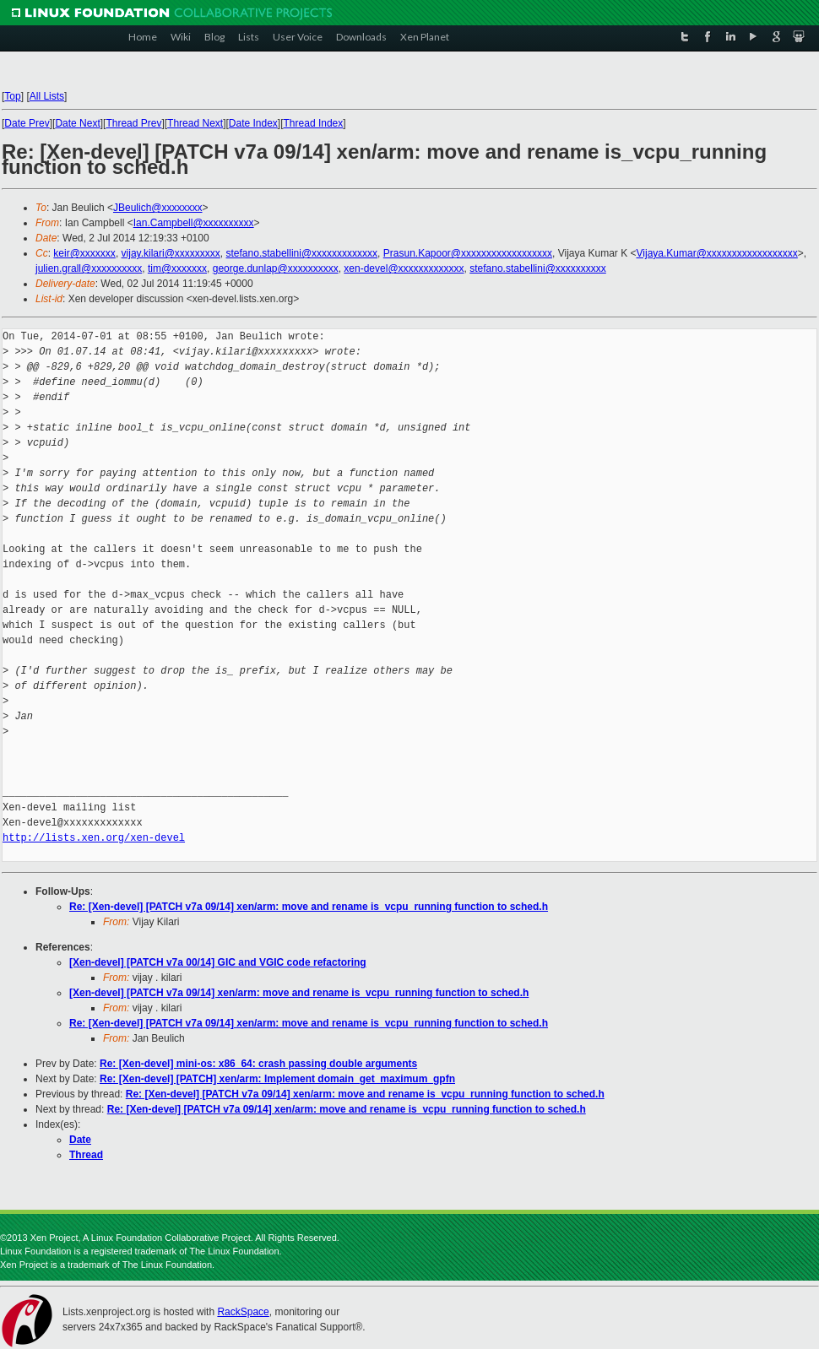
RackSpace (242, 1312)
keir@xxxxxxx (84, 253)
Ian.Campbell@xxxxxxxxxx (193, 223)
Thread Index (314, 123)
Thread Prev (133, 123)
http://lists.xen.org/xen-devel (94, 838)
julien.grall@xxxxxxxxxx (88, 268)
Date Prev (26, 123)
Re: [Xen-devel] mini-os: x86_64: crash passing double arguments (258, 1064)
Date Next (77, 123)
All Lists (47, 96)
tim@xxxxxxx (177, 268)
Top (12, 96)
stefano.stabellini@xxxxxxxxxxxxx (302, 253)
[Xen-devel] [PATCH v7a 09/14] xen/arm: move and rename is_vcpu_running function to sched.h (299, 993)
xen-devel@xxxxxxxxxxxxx (404, 268)
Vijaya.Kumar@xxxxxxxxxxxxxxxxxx (717, 253)
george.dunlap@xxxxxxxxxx (276, 268)
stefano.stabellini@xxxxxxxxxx (537, 268)
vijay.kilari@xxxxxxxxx (171, 253)
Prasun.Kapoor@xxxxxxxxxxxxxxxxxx (467, 253)
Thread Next (195, 123)
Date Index (253, 123)
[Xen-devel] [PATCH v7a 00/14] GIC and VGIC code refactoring (217, 962)
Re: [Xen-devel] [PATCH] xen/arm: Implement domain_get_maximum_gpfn (277, 1079)
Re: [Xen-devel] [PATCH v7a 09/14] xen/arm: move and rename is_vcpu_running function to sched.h (308, 907)
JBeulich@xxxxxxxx (158, 208)
